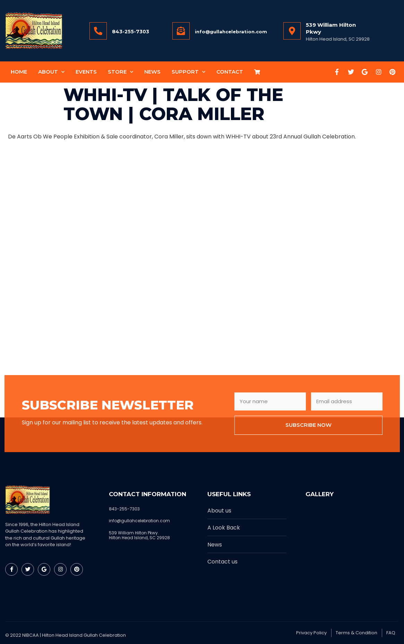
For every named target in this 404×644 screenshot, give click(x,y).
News (152, 71)
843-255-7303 (130, 31)
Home (19, 71)
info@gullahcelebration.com (231, 31)
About (51, 72)
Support (188, 72)
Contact (229, 71)
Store (120, 72)
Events (86, 71)
